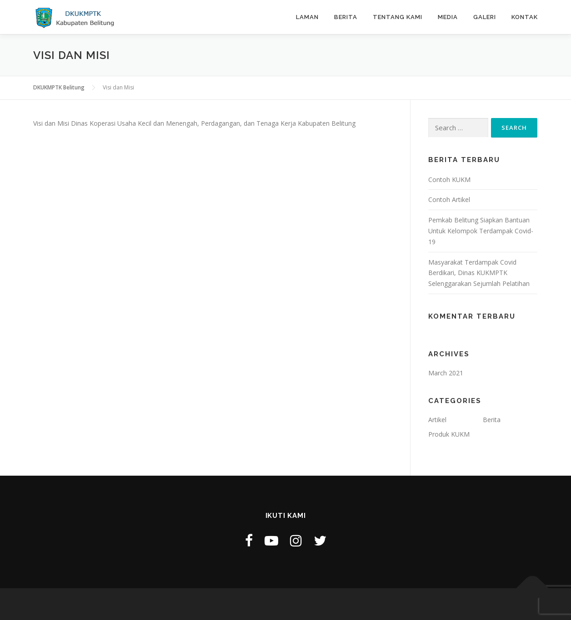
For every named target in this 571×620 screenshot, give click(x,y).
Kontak (524, 17)
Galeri (484, 17)
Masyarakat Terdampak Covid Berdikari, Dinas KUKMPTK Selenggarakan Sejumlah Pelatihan (479, 273)
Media (448, 17)
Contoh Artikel (449, 199)
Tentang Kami (397, 17)
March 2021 (445, 373)
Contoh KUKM (449, 179)
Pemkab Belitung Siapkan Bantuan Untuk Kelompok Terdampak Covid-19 (480, 231)
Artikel (437, 419)
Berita (345, 17)
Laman (307, 17)
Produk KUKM (449, 434)
